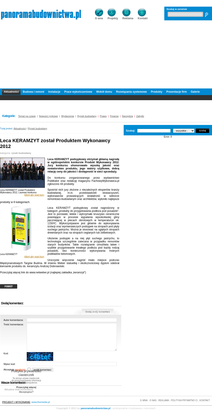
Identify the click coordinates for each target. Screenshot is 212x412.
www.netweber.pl (39, 272)
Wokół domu (104, 91)
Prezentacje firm (176, 91)
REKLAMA (163, 400)
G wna (99, 17)
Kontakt (143, 17)
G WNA (144, 400)
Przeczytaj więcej (26, 387)
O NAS (153, 400)
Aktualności (11, 91)
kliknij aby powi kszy (34, 195)
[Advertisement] (106, 57)
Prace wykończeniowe (78, 91)
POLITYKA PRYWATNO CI (184, 400)
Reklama (127, 17)
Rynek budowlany (37, 128)
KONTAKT (205, 400)
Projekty (113, 17)
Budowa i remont (33, 91)
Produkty (156, 91)
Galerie (195, 91)
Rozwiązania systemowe (131, 91)
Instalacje (54, 91)
